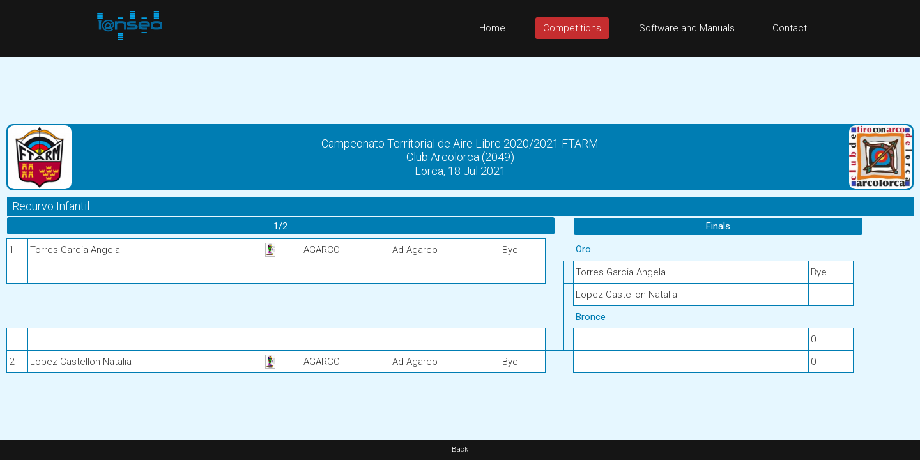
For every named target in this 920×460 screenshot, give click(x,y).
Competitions (572, 28)
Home (492, 28)
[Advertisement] (460, 85)
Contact (789, 28)
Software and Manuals (687, 28)
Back (460, 449)
